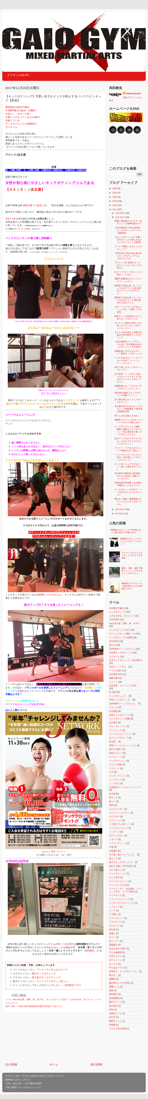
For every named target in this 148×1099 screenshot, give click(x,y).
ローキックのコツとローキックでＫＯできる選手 (132, 555)
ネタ (111, 772)
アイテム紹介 (115, 670)
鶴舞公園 (113, 678)
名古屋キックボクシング (120, 652)
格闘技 (112, 979)
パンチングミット (117, 776)
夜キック (113, 797)
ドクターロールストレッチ (121, 903)
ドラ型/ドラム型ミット (120, 824)
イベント (113, 682)
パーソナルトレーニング (120, 734)
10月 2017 (120, 509)
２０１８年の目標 (117, 1028)
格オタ (112, 645)
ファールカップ (116, 918)
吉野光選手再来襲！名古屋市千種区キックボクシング (128, 484)
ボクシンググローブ (118, 738)
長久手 (112, 1017)
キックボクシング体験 (119, 718)
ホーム (53, 1064)
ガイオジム (114, 656)
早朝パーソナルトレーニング (122, 745)
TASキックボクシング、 (120, 699)
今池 (111, 847)
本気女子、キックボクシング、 (123, 971)
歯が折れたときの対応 (119, 983)
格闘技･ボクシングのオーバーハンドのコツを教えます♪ (129, 421)
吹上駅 (112, 692)
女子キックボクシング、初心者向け (126, 660)
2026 (115, 188)
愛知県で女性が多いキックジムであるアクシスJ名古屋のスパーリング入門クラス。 (128, 289)
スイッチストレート (118, 881)
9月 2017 (119, 513)
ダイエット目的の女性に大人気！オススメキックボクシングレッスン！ (128, 325)
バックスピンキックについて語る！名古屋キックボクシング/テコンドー (128, 457)
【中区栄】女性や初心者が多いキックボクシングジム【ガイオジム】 (128, 256)
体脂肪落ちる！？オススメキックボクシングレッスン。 (128, 387)
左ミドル (113, 964)
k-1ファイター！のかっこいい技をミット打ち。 (129, 273)
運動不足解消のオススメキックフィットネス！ (128, 279)
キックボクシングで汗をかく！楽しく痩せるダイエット (128, 466)
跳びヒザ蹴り (115, 749)
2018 (115, 205)
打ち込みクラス (116, 967)
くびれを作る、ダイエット (81, 999)
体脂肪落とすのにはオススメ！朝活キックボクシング (128, 352)
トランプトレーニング (119, 899)
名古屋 (112, 794)
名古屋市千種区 (116, 608)
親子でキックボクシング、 (121, 862)
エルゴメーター (116, 809)
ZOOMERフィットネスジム (122, 649)
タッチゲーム (115, 895)
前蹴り (112, 933)
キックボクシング (117, 612)
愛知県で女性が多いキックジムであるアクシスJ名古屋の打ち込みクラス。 (128, 300)
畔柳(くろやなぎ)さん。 (51, 594)
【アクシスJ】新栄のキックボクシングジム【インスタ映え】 (128, 265)
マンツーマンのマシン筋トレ (52, 981)
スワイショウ (115, 820)
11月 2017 (120, 217)
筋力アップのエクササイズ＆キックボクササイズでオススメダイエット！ (128, 441)
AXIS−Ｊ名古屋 (63, 944)
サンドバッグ (115, 730)
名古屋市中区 (115, 674)
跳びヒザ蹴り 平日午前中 (121, 866)
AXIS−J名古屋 (12, 218)
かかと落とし (115, 870)
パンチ (112, 910)
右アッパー (114, 941)
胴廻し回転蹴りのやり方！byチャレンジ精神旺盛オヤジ (128, 222)
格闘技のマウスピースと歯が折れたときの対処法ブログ (132, 586)
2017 (115, 209)
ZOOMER (114, 641)
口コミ (112, 937)
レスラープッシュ (117, 843)
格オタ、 (113, 975)
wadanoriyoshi (133, 93)
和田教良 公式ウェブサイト (18, 1080)
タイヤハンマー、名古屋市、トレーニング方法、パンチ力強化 (126, 890)
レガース (113, 839)
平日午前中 (114, 619)
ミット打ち (114, 783)
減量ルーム (114, 986)
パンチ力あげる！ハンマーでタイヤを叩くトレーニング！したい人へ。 (128, 360)
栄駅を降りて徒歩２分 (35, 205)
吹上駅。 (113, 741)
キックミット (115, 757)
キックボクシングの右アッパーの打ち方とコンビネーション (128, 492)
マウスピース (115, 922)
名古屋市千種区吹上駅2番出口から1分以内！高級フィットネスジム (128, 476)
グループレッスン (117, 726)
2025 (115, 193)
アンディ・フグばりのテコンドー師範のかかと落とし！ (128, 449)
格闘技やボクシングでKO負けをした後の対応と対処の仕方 (126, 531)
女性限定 (113, 851)
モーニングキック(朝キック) (122, 633)
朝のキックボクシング (44, 973)
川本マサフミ (115, 956)
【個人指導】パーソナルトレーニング (23, 1087)
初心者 (112, 929)
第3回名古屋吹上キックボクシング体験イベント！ (128, 394)
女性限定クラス (72, 985)
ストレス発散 (115, 764)
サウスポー (114, 816)
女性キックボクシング (119, 715)
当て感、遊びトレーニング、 (122, 854)
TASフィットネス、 (118, 666)
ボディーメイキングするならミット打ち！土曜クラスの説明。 (128, 309)
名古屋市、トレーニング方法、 (123, 685)
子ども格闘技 (115, 952)
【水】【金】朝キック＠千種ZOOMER (23, 1083)
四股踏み (113, 945)
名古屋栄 (113, 711)
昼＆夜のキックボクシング (46, 977)
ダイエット (114, 768)
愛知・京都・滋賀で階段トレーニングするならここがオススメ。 (132, 571)
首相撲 (112, 1025)
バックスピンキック (118, 828)
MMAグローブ (116, 753)
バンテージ (114, 831)
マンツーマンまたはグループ (52, 969)
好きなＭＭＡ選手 (117, 948)
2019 (115, 201)
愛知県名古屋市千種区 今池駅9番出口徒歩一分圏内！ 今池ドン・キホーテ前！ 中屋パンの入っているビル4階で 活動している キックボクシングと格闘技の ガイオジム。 (22, 117)
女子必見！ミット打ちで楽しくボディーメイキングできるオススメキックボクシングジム (128, 378)
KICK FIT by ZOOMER (21, 229)
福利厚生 (113, 994)
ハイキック (114, 907)
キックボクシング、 (118, 696)
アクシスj (113, 707)
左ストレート (115, 960)
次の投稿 (11, 1064)
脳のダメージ (115, 1002)
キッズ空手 (114, 877)
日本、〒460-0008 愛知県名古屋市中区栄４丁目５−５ (36, 1006)
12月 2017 (120, 213)
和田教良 (89, 950)
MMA (111, 805)
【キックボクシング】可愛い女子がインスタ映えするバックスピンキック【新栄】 (128, 240)
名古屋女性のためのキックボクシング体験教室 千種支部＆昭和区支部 (128, 409)
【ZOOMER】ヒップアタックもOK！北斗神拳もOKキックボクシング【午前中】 (128, 344)
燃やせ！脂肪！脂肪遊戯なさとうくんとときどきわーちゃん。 (128, 501)
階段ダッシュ (115, 1021)
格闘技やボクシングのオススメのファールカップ (130, 541)
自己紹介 (113, 1006)
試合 (111, 1009)
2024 (115, 197)
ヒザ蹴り (113, 914)
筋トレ (112, 801)
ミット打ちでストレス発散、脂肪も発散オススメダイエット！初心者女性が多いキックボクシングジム (128, 430)
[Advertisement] (53, 1037)
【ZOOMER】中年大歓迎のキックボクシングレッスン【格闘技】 (128, 230)
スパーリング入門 (117, 885)
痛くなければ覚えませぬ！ (127, 415)
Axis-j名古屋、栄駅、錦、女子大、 (29, 999)
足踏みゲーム (115, 1013)
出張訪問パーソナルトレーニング (125, 787)
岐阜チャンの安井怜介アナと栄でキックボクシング (128, 317)
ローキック (114, 926)
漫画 (111, 990)
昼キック (113, 858)
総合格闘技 (114, 998)
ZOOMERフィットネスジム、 (123, 703)
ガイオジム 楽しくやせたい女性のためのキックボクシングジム (34, 1076)
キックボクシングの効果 (120, 637)
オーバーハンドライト (119, 813)
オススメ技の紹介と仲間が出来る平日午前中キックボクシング (128, 335)
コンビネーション (117, 760)
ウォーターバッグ (117, 873)
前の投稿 (96, 1064)
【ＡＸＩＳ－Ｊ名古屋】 (25, 189)
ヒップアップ (115, 779)
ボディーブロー (116, 835)
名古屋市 (113, 722)
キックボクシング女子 (56, 999)
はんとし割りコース (52, 851)
